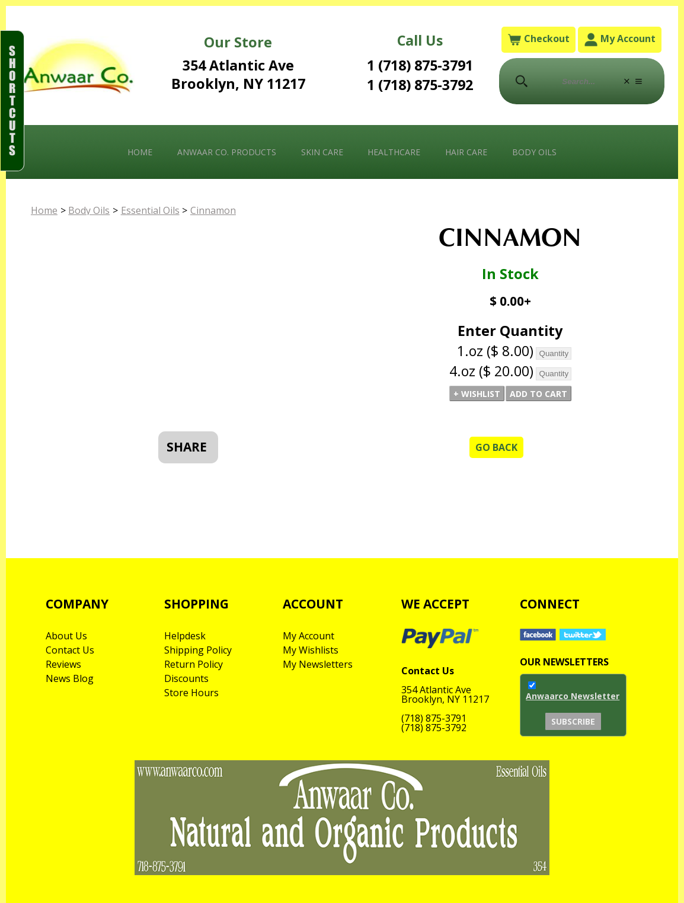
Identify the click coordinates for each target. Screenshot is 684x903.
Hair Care (466, 152)
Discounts (186, 678)
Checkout (538, 39)
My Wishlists (310, 650)
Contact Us (70, 650)
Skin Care (322, 152)
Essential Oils (150, 210)
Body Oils (534, 152)
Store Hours (191, 692)
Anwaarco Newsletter (572, 696)
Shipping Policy (198, 650)
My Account (620, 39)
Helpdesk (185, 635)
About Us (66, 635)
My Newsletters (318, 664)
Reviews (63, 664)
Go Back (496, 447)
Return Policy (193, 664)
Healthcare (393, 152)
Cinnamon (213, 210)
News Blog (70, 678)
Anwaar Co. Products (226, 152)
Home (139, 152)
